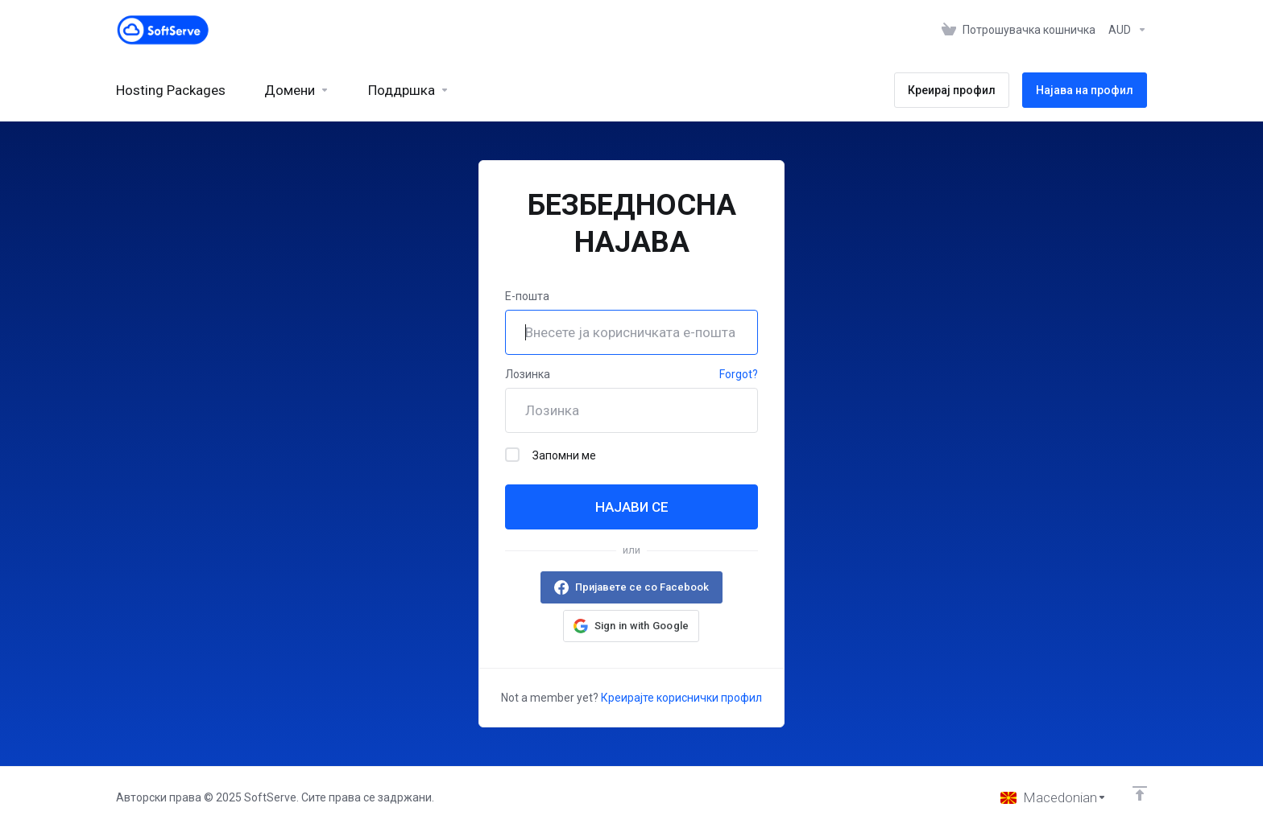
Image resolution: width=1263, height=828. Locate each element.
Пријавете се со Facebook (642, 587)
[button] (631, 626)
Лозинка (527, 374)
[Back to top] (1140, 793)
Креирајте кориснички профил (681, 697)
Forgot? (738, 374)
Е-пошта (527, 296)
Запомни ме (550, 454)
